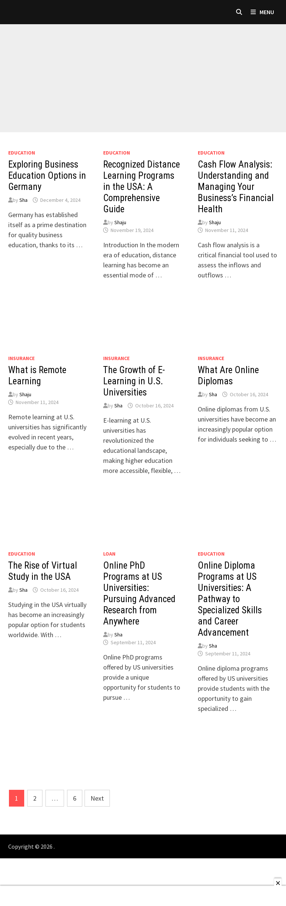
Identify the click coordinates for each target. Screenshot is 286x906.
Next (97, 798)
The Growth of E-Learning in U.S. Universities (134, 381)
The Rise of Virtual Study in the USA (42, 571)
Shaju (120, 222)
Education (21, 152)
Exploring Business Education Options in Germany (47, 175)
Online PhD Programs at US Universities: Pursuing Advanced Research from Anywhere (139, 593)
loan (109, 553)
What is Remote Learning (37, 376)
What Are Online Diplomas (228, 376)
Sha (23, 200)
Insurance (21, 358)
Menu (262, 12)
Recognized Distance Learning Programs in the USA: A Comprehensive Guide (141, 186)
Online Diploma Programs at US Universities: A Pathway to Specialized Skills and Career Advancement (230, 599)
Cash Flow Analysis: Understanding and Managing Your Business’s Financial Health (236, 186)
